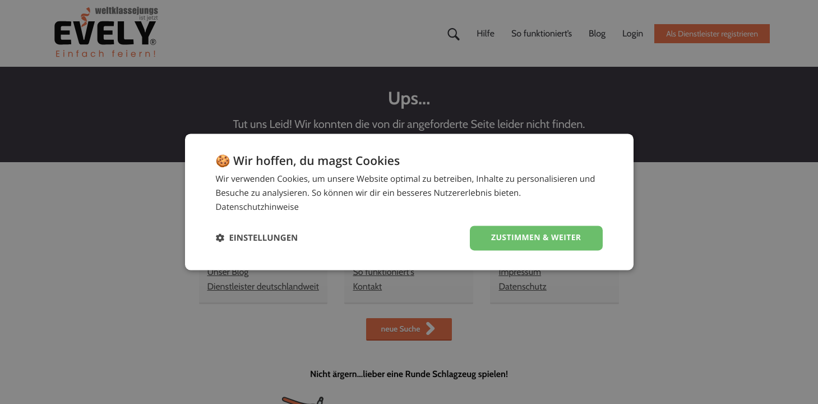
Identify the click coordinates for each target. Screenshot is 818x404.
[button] (257, 238)
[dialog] (409, 202)
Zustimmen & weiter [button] (536, 237)
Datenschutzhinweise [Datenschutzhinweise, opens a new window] (257, 207)
